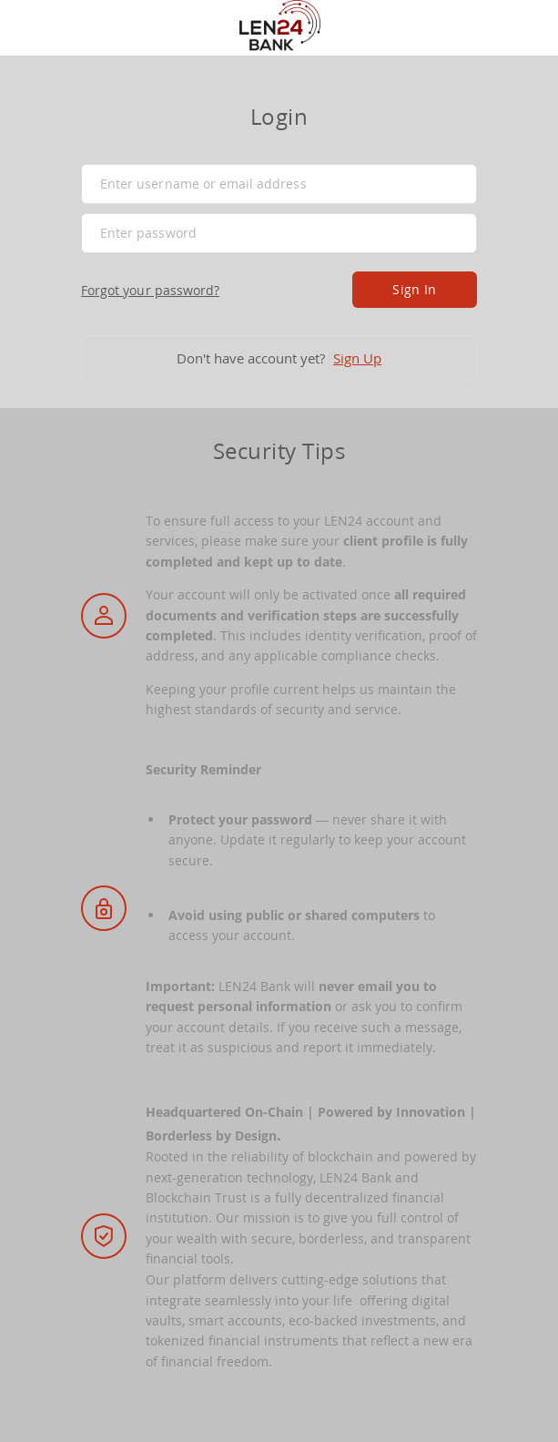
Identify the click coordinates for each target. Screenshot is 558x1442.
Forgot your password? (150, 290)
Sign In (414, 289)
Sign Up (357, 358)
